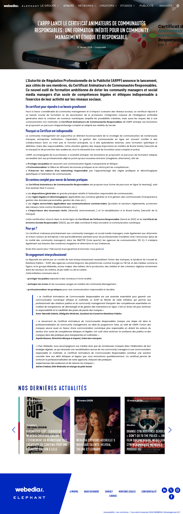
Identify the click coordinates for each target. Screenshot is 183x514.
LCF (178, 512)
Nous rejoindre (91, 491)
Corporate (100, 47)
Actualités (68, 5)
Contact (109, 491)
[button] (14, 430)
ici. (102, 249)
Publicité (147, 5)
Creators (107, 5)
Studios (126, 5)
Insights (166, 5)
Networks (86, 5)
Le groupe (48, 5)
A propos (74, 491)
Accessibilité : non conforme (116, 512)
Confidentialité (149, 491)
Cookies (113, 495)
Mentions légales (127, 491)
